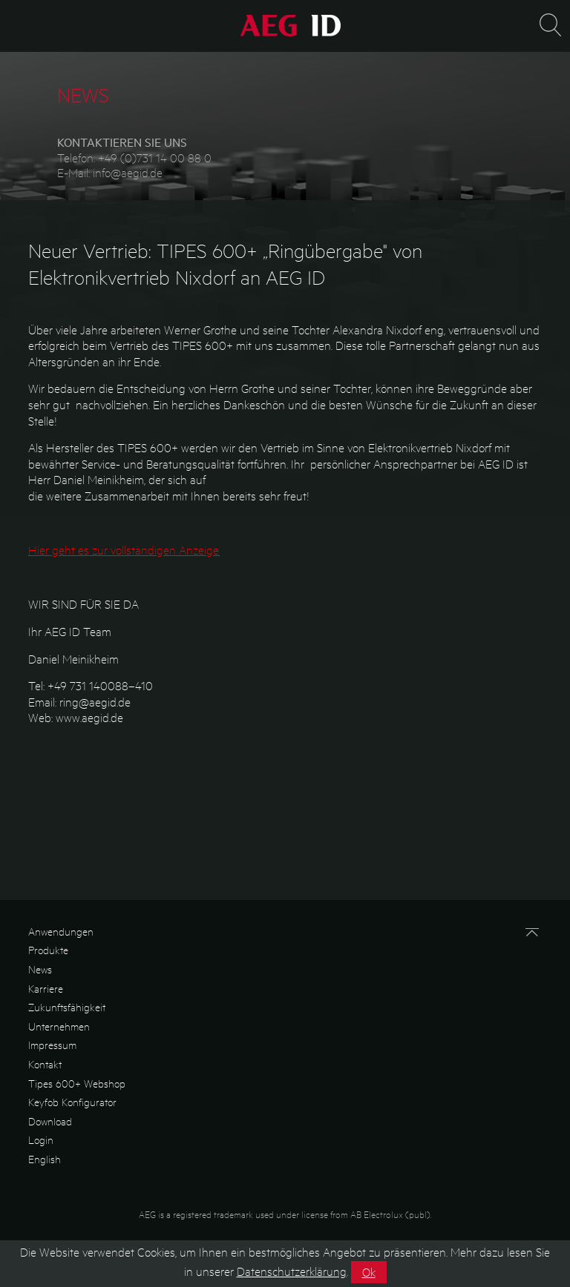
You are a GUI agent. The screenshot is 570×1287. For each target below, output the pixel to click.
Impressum (52, 1044)
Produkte (48, 949)
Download (50, 1121)
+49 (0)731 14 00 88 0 (155, 157)
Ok (369, 1275)
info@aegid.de (128, 172)
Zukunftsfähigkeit (66, 1006)
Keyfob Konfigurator (72, 1101)
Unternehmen (59, 1026)
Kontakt (45, 1064)
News (40, 969)
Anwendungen (61, 931)
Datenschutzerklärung (292, 1274)
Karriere (45, 988)
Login (40, 1139)
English (44, 1158)
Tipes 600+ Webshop (76, 1083)
